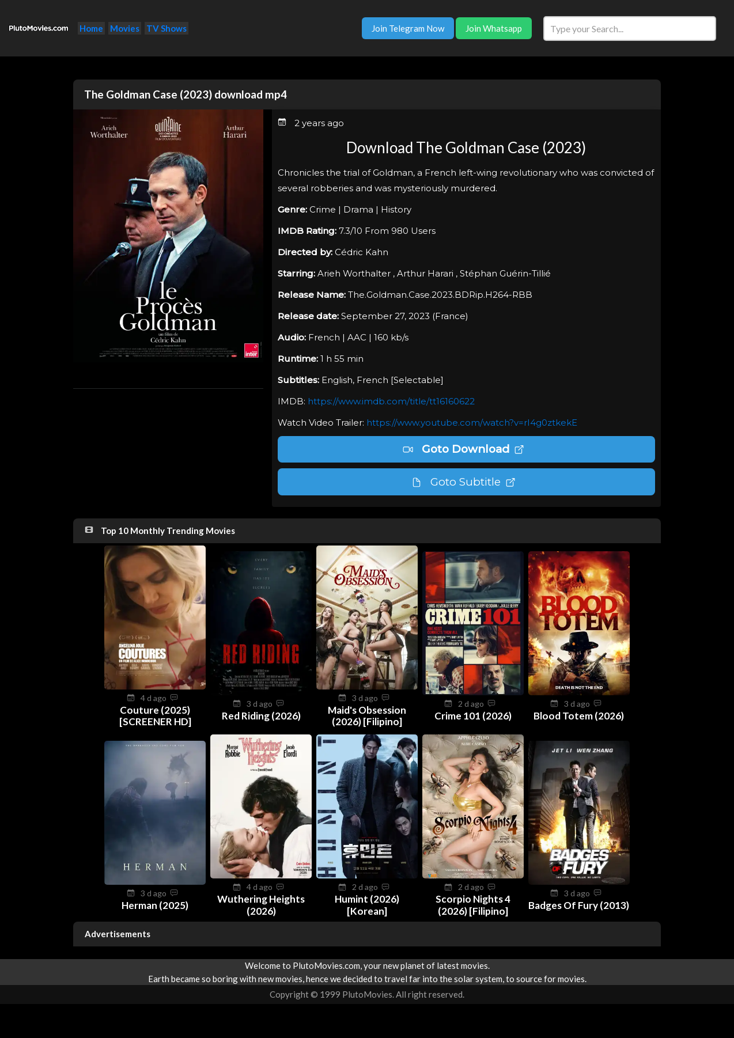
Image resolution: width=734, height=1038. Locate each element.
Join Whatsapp (494, 28)
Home (91, 28)
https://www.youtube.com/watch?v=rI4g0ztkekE (471, 422)
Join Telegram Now (408, 28)
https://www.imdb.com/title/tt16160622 (391, 401)
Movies (124, 28)
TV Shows (166, 28)
